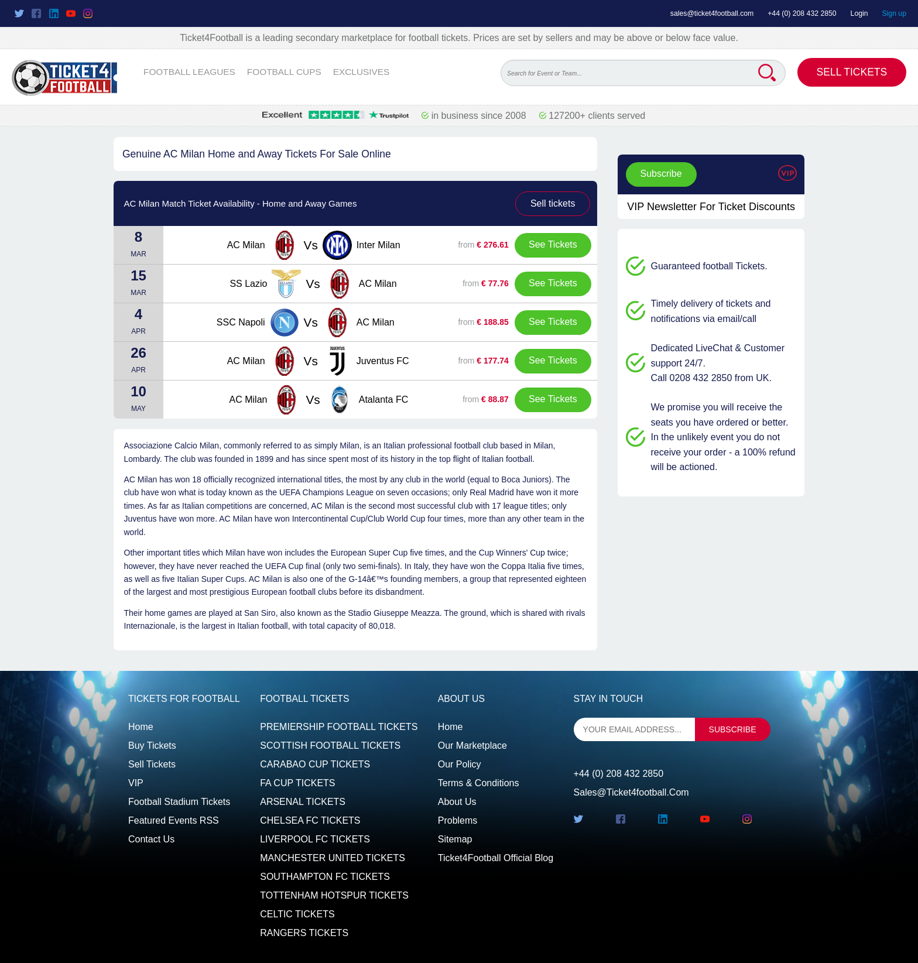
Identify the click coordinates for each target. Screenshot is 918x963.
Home (140, 727)
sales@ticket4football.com (711, 13)
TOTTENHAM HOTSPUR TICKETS (334, 895)
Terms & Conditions (478, 783)
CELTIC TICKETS (297, 914)
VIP (135, 783)
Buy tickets (152, 745)
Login (859, 13)
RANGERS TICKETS (304, 933)
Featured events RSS (173, 820)
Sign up (894, 13)
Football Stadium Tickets (179, 802)
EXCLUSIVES (361, 72)
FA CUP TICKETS (297, 783)
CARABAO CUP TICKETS (315, 764)
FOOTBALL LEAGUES (189, 72)
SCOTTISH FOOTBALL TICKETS (330, 745)
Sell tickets (552, 203)
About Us (457, 802)
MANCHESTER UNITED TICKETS (332, 858)
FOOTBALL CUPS (284, 72)
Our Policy (459, 764)
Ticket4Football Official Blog (495, 858)
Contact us (151, 839)
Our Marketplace (472, 745)
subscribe (732, 729)
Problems (458, 820)
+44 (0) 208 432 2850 (802, 13)
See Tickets (553, 244)
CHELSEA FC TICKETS (310, 820)
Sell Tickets (852, 72)
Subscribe (661, 174)
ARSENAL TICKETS (302, 802)
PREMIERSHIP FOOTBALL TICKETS (338, 727)
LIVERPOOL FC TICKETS (315, 839)
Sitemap (455, 839)
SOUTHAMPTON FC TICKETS (325, 877)
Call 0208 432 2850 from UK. (711, 378)
